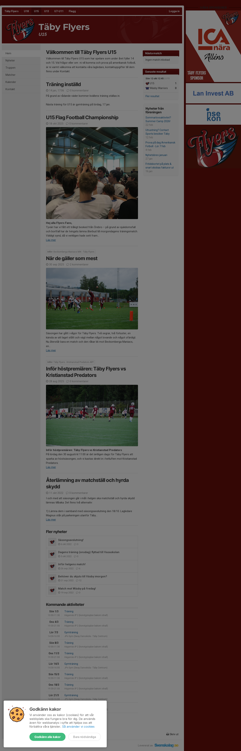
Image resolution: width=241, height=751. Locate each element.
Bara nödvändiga (84, 737)
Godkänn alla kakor (47, 737)
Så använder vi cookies (78, 726)
